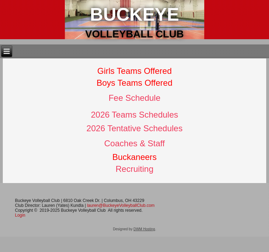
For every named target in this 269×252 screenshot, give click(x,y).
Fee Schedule (134, 98)
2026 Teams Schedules (134, 114)
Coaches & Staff (134, 143)
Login (21, 215)
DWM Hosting (144, 229)
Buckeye (134, 14)
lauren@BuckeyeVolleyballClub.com (120, 205)
